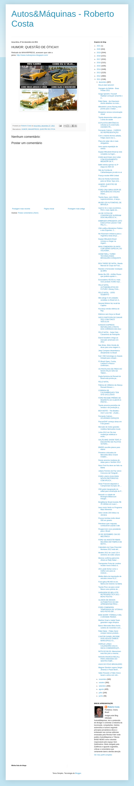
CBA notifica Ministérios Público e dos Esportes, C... (110, 229)
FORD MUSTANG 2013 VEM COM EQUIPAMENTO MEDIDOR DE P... (109, 159)
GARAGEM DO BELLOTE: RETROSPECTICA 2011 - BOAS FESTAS (109, 595)
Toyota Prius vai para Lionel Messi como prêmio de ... (109, 588)
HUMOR (24, 129)
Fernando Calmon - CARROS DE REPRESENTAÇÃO (109, 131)
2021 (99, 46)
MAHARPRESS (33, 129)
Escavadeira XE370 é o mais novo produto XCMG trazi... (109, 281)
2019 (99, 53)
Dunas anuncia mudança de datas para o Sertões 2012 (109, 461)
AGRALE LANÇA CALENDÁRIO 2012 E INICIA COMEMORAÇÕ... (109, 646)
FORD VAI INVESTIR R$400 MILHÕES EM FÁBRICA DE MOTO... (110, 542)
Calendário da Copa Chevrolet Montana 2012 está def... (109, 548)
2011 (99, 79)
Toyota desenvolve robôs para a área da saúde (109, 118)
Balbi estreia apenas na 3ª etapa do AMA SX (108, 166)
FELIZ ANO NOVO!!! (106, 85)
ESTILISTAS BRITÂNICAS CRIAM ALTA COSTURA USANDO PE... (108, 125)
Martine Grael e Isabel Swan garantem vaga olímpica (109, 621)
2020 (99, 49)
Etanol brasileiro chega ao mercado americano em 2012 (108, 340)
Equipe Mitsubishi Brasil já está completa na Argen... (110, 153)
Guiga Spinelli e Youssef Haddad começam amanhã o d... (110, 96)
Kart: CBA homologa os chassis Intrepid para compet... (110, 357)
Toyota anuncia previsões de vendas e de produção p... (109, 406)
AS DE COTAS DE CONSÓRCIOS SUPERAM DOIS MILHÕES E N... (109, 215)
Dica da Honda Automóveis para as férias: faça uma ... (109, 180)
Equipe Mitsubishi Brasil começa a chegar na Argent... (107, 241)
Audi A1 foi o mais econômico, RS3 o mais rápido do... (109, 209)
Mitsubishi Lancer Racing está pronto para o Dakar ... (109, 108)
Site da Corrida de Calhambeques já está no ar (110, 171)
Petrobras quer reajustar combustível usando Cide (109, 525)
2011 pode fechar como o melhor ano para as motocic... (108, 571)
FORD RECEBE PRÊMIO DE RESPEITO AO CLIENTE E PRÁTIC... (109, 400)
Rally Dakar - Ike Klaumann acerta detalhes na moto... (109, 102)
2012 (99, 76)
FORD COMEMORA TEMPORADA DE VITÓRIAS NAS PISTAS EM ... (110, 609)
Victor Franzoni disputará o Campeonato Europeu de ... (109, 485)
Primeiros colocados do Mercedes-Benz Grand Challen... (108, 455)
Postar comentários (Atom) (28, 213)
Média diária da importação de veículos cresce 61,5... (109, 577)
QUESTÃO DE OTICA (47, 129)
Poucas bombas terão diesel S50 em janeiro (109, 519)
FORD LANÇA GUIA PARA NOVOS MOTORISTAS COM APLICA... (108, 478)
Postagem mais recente (21, 209)
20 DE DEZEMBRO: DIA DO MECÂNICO (109, 535)
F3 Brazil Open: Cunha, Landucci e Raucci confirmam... (107, 363)
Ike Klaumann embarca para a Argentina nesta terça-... (109, 235)
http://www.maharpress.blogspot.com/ (32, 55)
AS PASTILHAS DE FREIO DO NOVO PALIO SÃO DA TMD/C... (110, 371)
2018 (99, 56)
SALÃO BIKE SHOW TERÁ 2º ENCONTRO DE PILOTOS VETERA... (109, 442)
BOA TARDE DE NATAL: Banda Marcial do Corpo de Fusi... (110, 264)
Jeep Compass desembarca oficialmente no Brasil (109, 352)
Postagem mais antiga (76, 209)
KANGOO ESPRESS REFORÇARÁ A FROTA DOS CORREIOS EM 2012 (109, 327)
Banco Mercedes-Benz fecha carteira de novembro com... (110, 627)
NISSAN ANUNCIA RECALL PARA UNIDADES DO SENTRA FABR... (109, 659)
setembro (102, 686)
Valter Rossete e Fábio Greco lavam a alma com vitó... (109, 674)
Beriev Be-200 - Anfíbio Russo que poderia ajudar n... (109, 275)
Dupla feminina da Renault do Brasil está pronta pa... (109, 377)
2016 (99, 63)
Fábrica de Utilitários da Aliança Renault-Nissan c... (110, 386)
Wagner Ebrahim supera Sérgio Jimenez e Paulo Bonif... (110, 669)
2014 (99, 69)
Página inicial (49, 209)
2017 (99, 59)
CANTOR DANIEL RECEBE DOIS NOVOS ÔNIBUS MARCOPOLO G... (109, 639)
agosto (101, 689)
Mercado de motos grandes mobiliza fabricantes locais (109, 428)
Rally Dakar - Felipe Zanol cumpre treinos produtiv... (109, 632)
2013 (99, 73)
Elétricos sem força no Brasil (109, 314)
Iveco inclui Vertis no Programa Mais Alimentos (110, 509)
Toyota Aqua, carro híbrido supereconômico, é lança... (109, 198)
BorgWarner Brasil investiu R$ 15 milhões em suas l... (109, 503)
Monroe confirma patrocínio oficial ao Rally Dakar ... (108, 559)
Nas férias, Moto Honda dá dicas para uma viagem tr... (109, 346)
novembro (103, 679)
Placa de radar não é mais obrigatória (108, 142)
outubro (102, 683)
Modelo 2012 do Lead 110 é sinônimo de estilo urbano (109, 554)
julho (101, 693)
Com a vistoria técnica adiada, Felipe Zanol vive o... (109, 137)
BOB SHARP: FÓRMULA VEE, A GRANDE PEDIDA (110, 616)
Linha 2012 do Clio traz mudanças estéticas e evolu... (107, 434)
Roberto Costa (113, 707)
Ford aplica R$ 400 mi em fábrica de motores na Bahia (110, 583)
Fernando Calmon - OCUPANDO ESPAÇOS (108, 417)
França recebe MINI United (108, 176)
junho (101, 696)
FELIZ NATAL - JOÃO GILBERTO (106, 294)
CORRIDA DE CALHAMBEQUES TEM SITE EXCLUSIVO (108, 392)
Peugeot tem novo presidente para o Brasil (109, 530)
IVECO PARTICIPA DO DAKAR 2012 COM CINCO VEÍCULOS (110, 319)
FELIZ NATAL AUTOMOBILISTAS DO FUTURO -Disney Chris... (109, 287)
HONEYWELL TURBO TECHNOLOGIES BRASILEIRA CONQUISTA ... (109, 257)
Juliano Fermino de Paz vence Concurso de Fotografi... (109, 472)
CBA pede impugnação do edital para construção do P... (110, 490)
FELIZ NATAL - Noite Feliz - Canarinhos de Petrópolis (109, 333)
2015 (99, 66)
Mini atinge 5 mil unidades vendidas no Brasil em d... (109, 299)
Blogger (78, 773)
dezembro (103, 82)
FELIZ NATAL (103, 382)
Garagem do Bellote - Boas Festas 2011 (108, 89)
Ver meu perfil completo (103, 755)
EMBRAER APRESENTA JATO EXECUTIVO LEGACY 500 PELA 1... (110, 223)
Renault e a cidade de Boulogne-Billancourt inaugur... (107, 497)
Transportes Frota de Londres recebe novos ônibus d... (109, 565)
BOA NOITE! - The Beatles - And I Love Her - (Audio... (109, 412)
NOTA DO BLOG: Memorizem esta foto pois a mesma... (109, 652)
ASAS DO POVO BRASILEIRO (110, 664)
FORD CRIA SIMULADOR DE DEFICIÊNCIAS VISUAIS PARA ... (109, 192)
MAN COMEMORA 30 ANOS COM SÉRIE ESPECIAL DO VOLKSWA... (110, 249)
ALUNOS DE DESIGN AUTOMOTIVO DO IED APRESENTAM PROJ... (108, 602)
